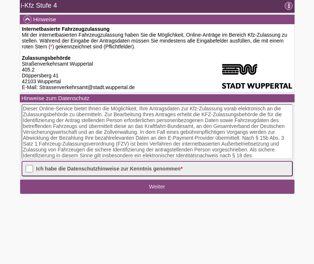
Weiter (157, 186)
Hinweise (39, 19)
